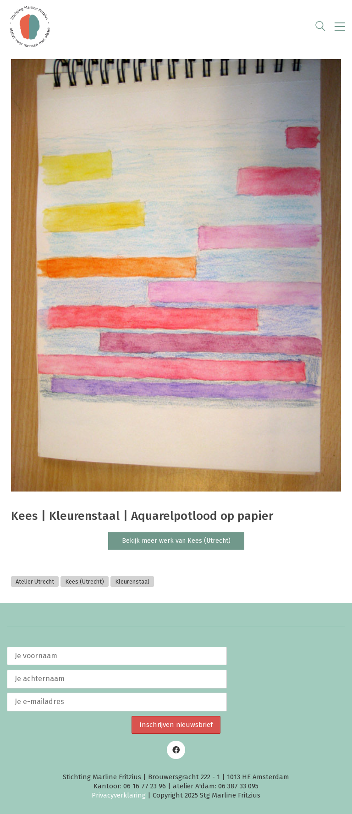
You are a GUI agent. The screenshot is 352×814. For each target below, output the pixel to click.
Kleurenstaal (132, 581)
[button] (340, 26)
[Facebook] (176, 750)
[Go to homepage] (30, 26)
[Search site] (320, 27)
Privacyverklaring (119, 795)
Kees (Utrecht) (84, 581)
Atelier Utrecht (35, 581)
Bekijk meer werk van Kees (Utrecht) (176, 541)
